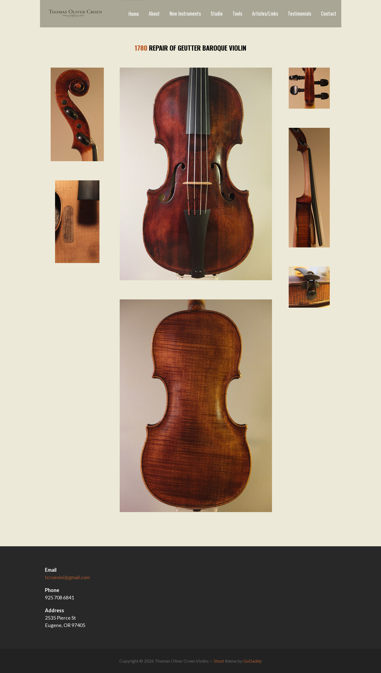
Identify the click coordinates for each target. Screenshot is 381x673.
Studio (217, 13)
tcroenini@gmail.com (67, 577)
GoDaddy (252, 660)
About (154, 13)
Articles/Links (265, 13)
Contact (328, 13)
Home (133, 13)
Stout (219, 660)
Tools (237, 13)
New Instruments (185, 13)
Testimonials (299, 13)
